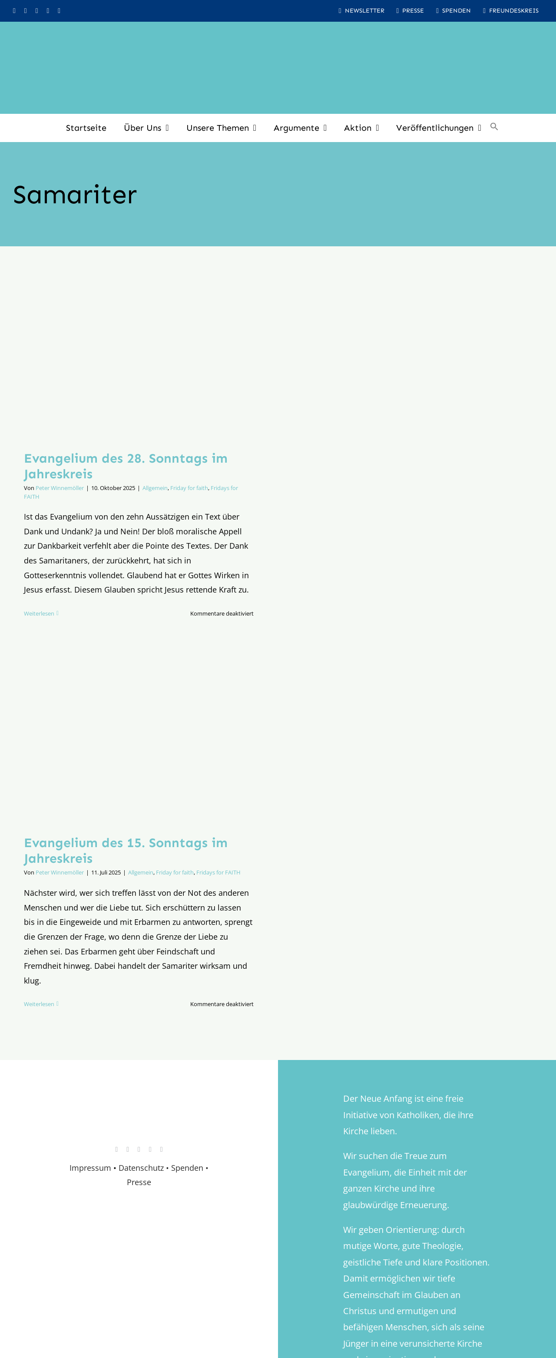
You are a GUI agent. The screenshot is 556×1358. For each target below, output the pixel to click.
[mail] (59, 10)
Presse (139, 1182)
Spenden (188, 1168)
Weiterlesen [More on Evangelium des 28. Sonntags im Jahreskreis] (39, 613)
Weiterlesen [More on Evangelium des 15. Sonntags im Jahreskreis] (39, 1004)
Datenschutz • (144, 1168)
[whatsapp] (48, 10)
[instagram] (14, 10)
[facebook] (25, 10)
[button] (494, 128)
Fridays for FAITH (218, 872)
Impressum (90, 1168)
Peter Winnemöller (60, 488)
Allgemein (155, 488)
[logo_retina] (141, 1107)
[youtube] (37, 10)
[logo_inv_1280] (278, 34)
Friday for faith (189, 488)
